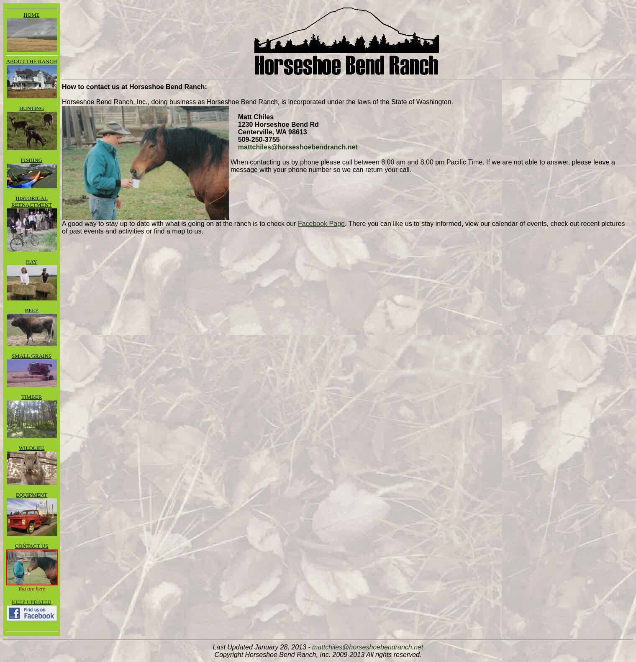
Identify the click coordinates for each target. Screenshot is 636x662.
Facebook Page (321, 223)
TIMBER (31, 397)
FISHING (31, 160)
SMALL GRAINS (31, 356)
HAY (31, 262)
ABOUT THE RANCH (31, 61)
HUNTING (31, 108)
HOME (31, 15)
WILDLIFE (31, 448)
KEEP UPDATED (31, 602)
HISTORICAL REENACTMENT (31, 201)
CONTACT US (32, 546)
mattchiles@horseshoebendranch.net (298, 147)
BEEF (31, 310)
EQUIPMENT (31, 495)
